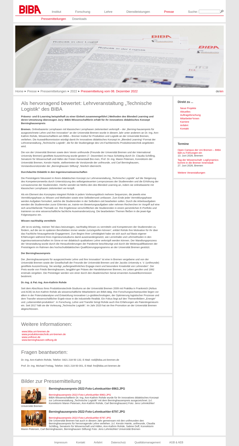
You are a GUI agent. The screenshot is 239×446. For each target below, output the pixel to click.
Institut (56, 11)
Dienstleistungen (138, 11)
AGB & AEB (176, 442)
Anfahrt (184, 125)
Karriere (184, 121)
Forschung (82, 11)
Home (19, 91)
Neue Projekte (188, 108)
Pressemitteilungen (53, 19)
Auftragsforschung (190, 115)
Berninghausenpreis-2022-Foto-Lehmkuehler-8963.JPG (80, 394)
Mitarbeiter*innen (189, 118)
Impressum (60, 442)
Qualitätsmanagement (148, 442)
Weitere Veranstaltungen (191, 172)
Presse (169, 11)
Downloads (79, 19)
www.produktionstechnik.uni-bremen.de (44, 334)
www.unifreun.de (31, 337)
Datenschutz (118, 442)
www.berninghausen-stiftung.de (39, 339)
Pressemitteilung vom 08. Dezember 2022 (109, 91)
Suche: (193, 11)
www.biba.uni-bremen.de (35, 331)
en (221, 91)
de (217, 91)
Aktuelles (185, 111)
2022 (73, 91)
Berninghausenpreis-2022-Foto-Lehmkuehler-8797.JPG (80, 417)
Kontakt (184, 128)
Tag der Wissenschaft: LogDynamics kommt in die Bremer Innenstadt (198, 161)
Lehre (108, 11)
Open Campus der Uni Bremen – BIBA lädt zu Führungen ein (199, 151)
